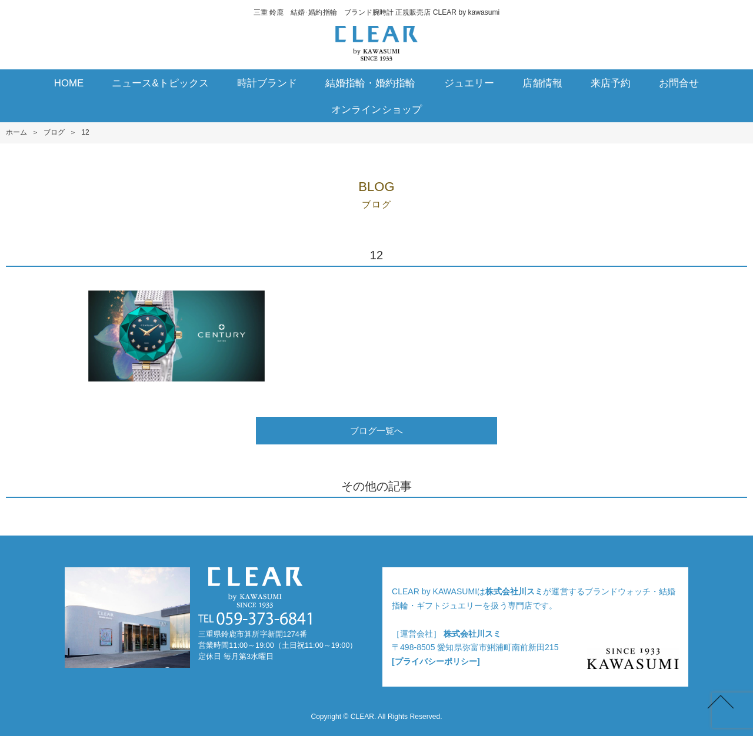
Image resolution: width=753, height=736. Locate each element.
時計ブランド (267, 83)
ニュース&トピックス (160, 83)
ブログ (54, 132)
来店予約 (611, 83)
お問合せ (679, 83)
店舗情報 (542, 83)
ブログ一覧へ (376, 431)
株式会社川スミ (514, 591)
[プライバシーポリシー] (436, 661)
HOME (69, 83)
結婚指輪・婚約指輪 (370, 83)
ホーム (16, 132)
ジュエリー (469, 83)
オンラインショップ (376, 109)
